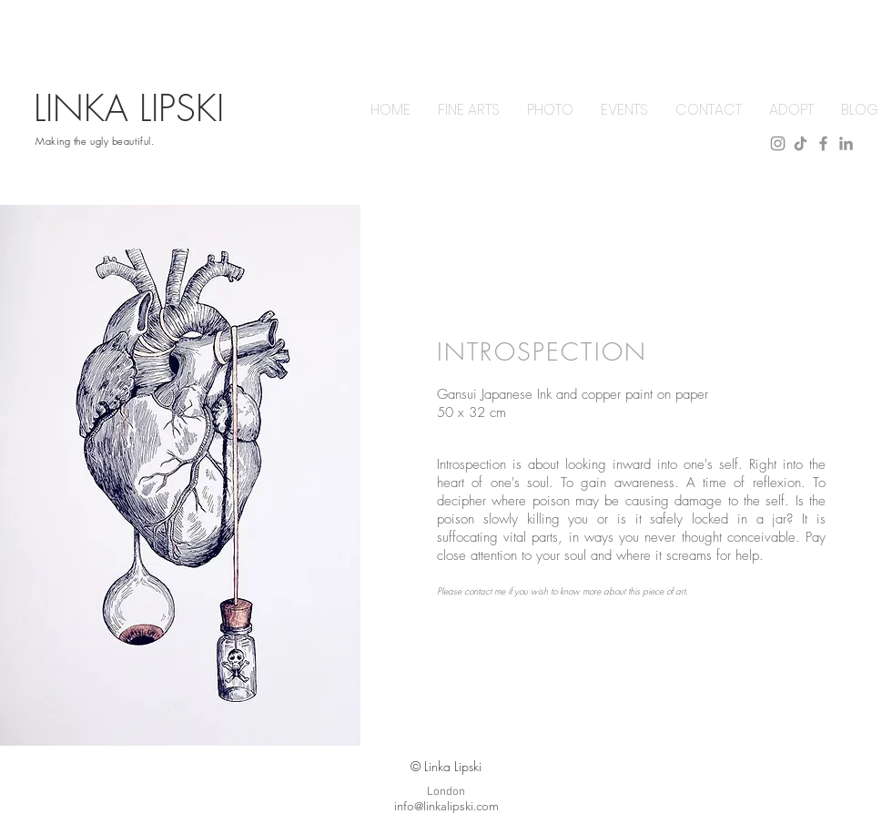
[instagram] (777, 143)
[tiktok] (800, 143)
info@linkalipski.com (446, 806)
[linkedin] (846, 143)
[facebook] (823, 143)
